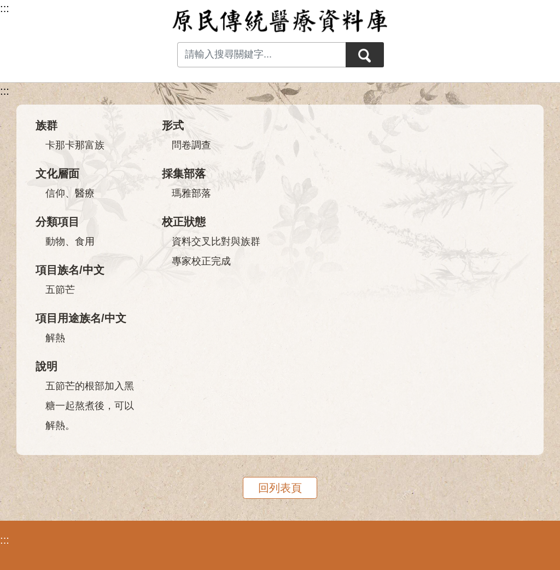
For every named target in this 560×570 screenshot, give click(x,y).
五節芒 (60, 289)
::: (4, 91)
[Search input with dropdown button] (261, 54)
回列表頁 (280, 488)
